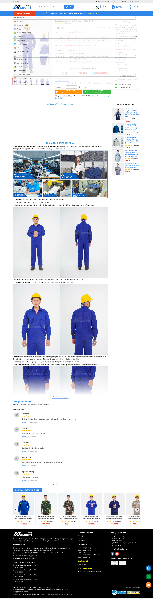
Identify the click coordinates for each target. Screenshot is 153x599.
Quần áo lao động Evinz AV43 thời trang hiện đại (114, 517)
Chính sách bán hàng (103, 1)
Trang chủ (43, 13)
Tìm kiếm (69, 7)
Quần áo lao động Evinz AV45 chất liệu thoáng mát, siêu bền (137, 518)
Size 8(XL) (97, 83)
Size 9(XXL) (107, 83)
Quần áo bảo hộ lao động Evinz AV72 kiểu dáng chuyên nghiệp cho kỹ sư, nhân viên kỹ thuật (132, 112)
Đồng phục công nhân (40, 17)
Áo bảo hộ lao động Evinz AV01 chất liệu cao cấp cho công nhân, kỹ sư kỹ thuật (132, 140)
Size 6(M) (79, 83)
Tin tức (63, 13)
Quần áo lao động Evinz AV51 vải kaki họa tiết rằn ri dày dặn (69, 518)
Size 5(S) (70, 83)
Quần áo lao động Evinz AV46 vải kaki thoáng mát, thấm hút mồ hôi (91, 518)
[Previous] (16, 510)
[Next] (137, 510)
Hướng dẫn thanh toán (117, 538)
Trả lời (24, 422)
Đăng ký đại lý (93, 13)
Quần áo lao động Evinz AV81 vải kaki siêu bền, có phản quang (23, 518)
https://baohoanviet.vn (28, 558)
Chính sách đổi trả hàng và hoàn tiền (89, 555)
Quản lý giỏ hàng (116, 545)
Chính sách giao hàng (84, 548)
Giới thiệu (53, 13)
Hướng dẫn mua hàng (77, 13)
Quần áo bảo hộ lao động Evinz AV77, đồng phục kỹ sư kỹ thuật (132, 165)
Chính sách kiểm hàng (84, 557)
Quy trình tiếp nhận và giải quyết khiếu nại (123, 543)
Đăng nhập (134, 1)
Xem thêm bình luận (60, 485)
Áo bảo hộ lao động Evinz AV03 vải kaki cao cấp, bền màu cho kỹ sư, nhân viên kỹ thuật (132, 127)
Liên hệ (115, 1)
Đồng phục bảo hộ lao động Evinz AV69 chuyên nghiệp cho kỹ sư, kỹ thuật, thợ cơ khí (131, 153)
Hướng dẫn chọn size (61, 80)
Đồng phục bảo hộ (26, 17)
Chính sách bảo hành (84, 550)
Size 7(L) (88, 83)
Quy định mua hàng (116, 540)
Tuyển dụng (123, 1)
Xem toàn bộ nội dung (59, 397)
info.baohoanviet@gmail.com (28, 556)
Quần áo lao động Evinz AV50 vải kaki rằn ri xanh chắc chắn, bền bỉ (46, 518)
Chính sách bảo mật (84, 552)
